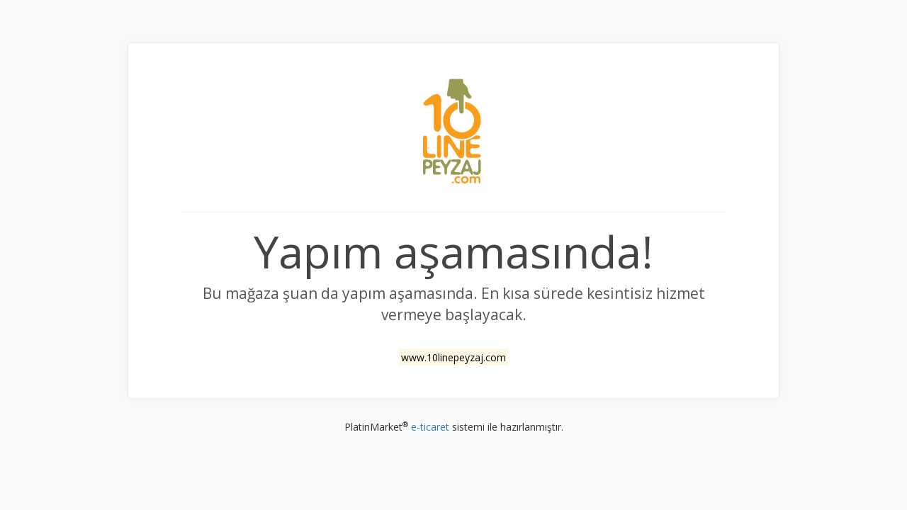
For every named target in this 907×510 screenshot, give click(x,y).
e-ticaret (430, 427)
